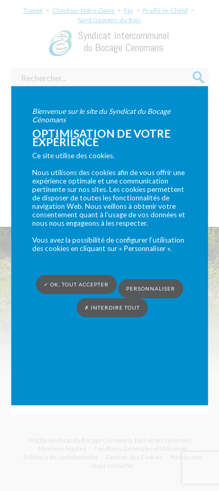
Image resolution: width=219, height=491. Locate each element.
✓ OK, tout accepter (76, 284)
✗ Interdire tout (112, 307)
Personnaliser (150, 288)
